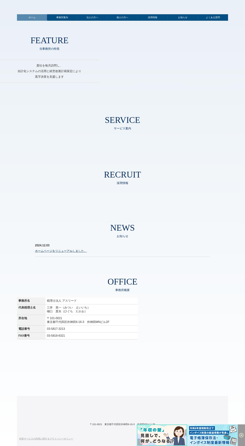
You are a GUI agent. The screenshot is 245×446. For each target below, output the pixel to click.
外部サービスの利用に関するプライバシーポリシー (46, 438)
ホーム (32, 17)
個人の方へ (122, 17)
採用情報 (152, 17)
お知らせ (182, 17)
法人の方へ (92, 17)
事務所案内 (62, 17)
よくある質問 (213, 17)
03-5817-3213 (56, 328)
